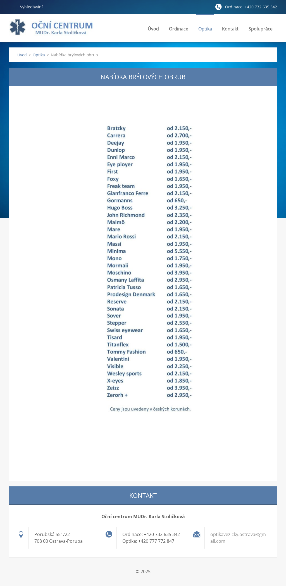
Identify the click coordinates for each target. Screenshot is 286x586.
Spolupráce (261, 29)
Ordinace (178, 30)
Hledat (12, 7)
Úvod (153, 29)
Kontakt (230, 30)
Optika (205, 30)
